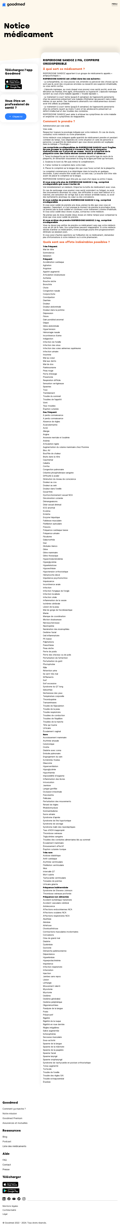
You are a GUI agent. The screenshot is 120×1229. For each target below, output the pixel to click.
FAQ (4, 1160)
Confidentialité (9, 1210)
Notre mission (9, 1113)
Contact (6, 1164)
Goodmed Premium (12, 1118)
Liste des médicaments (14, 1146)
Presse (5, 1169)
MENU (115, 3)
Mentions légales (10, 1206)
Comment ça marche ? (14, 1108)
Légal (4, 1214)
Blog (4, 1136)
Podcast (6, 1141)
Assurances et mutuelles (15, 1123)
